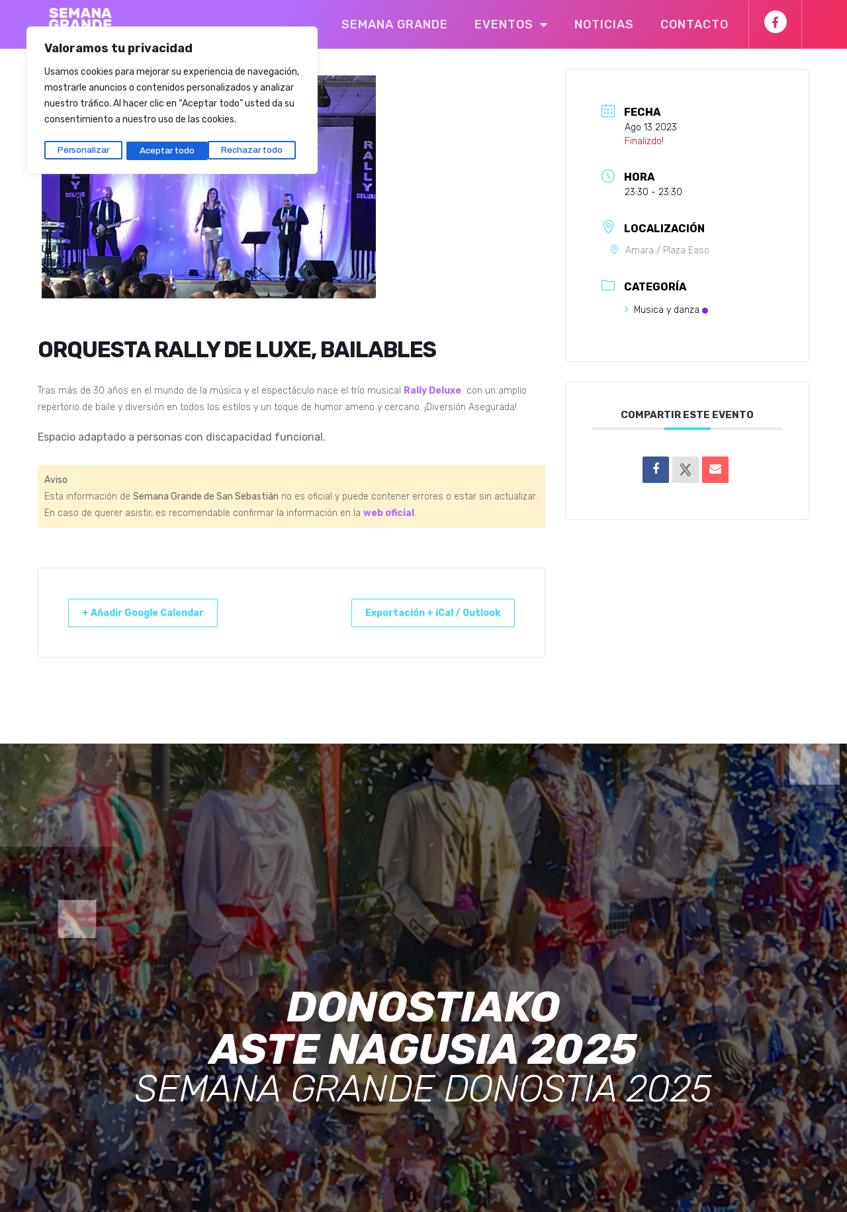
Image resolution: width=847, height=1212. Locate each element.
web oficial (388, 513)
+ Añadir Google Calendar (152, 613)
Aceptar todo (259, 147)
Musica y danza (666, 310)
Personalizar (83, 147)
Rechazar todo (171, 147)
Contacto (694, 24)
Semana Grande (394, 24)
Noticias (604, 24)
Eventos (511, 24)
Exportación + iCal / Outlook (423, 613)
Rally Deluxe (432, 390)
